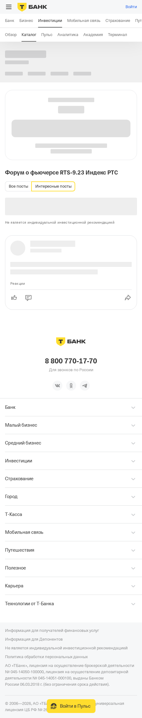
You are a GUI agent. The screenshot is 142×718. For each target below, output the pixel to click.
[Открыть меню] (8, 7)
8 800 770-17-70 (71, 361)
